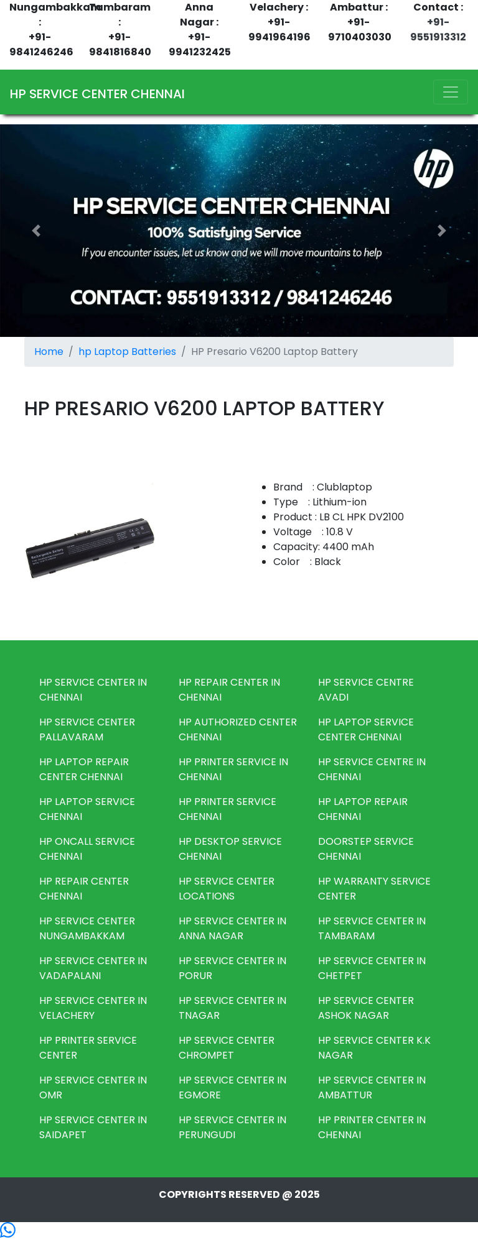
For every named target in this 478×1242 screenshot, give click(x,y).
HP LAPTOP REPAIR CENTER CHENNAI (84, 769)
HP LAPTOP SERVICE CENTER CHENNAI (366, 729)
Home (48, 351)
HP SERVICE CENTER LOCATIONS (226, 888)
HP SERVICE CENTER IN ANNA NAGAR (232, 928)
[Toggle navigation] (450, 92)
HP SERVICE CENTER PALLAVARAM (87, 729)
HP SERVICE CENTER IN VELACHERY (93, 1008)
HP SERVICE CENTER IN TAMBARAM (372, 928)
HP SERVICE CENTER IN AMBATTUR (372, 1087)
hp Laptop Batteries (127, 351)
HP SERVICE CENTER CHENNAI (97, 94)
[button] (36, 230)
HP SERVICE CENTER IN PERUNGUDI (232, 1127)
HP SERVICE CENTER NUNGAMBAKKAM (87, 928)
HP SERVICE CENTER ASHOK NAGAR (366, 1008)
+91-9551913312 (438, 29)
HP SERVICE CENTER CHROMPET (226, 1047)
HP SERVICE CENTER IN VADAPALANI (93, 968)
